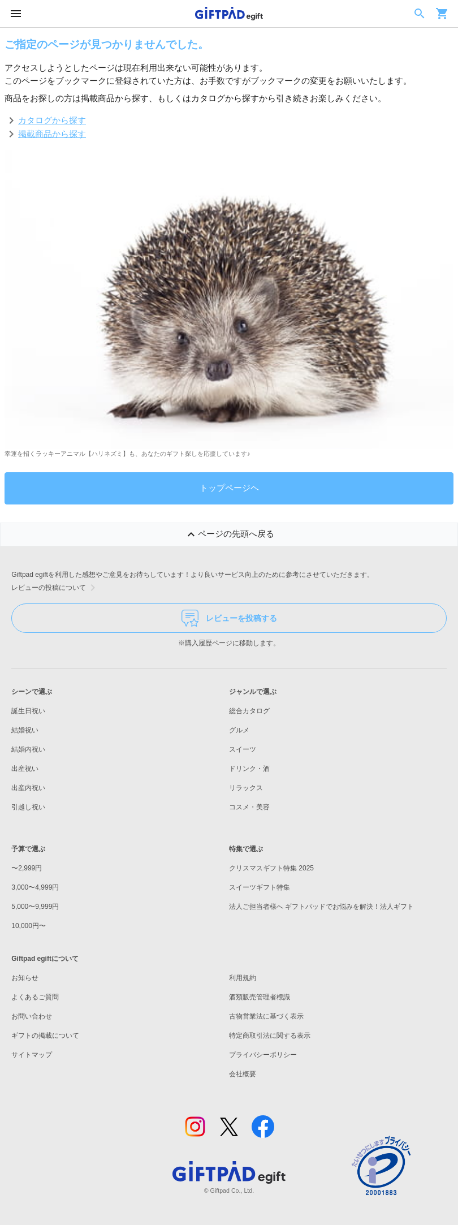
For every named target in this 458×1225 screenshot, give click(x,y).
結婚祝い (24, 730)
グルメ (239, 730)
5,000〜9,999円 (35, 907)
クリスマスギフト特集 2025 (271, 868)
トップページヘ (229, 488)
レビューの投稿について (55, 587)
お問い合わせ (31, 1016)
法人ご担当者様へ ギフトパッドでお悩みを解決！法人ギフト (321, 907)
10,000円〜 (28, 926)
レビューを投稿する (229, 618)
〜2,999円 (26, 868)
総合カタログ (249, 711)
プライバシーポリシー (263, 1055)
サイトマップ (31, 1055)
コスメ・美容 (249, 807)
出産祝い (24, 769)
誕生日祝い (28, 711)
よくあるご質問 (35, 997)
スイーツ (242, 749)
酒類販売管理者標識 (259, 997)
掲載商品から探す (52, 134)
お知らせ (24, 978)
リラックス (246, 788)
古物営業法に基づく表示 (266, 1016)
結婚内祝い (28, 749)
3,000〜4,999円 (35, 887)
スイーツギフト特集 (259, 887)
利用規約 (242, 978)
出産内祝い (28, 788)
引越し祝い (28, 807)
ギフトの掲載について (45, 1035)
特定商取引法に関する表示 (269, 1035)
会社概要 (242, 1074)
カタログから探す (52, 120)
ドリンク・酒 (249, 769)
